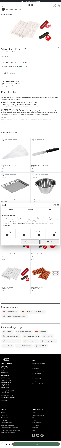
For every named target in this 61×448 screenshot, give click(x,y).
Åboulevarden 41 (5, 376)
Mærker (3, 416)
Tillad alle (49, 241)
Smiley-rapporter (36, 426)
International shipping (37, 387)
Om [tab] (50, 209)
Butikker (34, 370)
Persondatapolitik (36, 382)
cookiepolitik (6, 225)
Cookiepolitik (35, 385)
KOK (2, 175)
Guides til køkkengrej (6, 426)
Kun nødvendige (30, 241)
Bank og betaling (36, 429)
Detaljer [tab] (30, 209)
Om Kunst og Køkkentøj (38, 419)
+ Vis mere (4, 126)
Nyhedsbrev (4, 424)
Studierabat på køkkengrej (8, 436)
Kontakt (34, 416)
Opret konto (35, 431)
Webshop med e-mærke (38, 367)
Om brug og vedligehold (7, 429)
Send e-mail (4, 404)
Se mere (38, 1)
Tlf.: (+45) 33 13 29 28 (7, 399)
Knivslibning (4, 419)
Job (33, 421)
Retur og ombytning (37, 377)
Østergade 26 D (5, 372)
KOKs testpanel (5, 421)
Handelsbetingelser (37, 380)
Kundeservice (35, 372)
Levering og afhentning (38, 375)
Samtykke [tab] (10, 209)
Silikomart (4, 57)
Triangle (32, 175)
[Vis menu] (3, 5)
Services (34, 424)
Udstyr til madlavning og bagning (9, 431)
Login (33, 434)
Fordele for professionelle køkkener (10, 434)
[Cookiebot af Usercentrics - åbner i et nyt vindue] (52, 205)
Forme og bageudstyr (7, 14)
